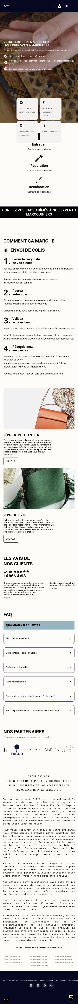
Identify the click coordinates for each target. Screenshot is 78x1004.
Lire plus (10, 461)
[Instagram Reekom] (38, 985)
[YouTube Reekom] (51, 985)
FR (69, 6)
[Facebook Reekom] (44, 985)
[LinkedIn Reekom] (31, 985)
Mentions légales (47, 980)
